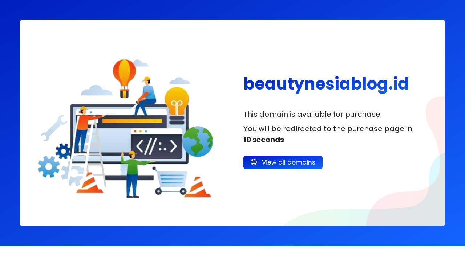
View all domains (283, 162)
